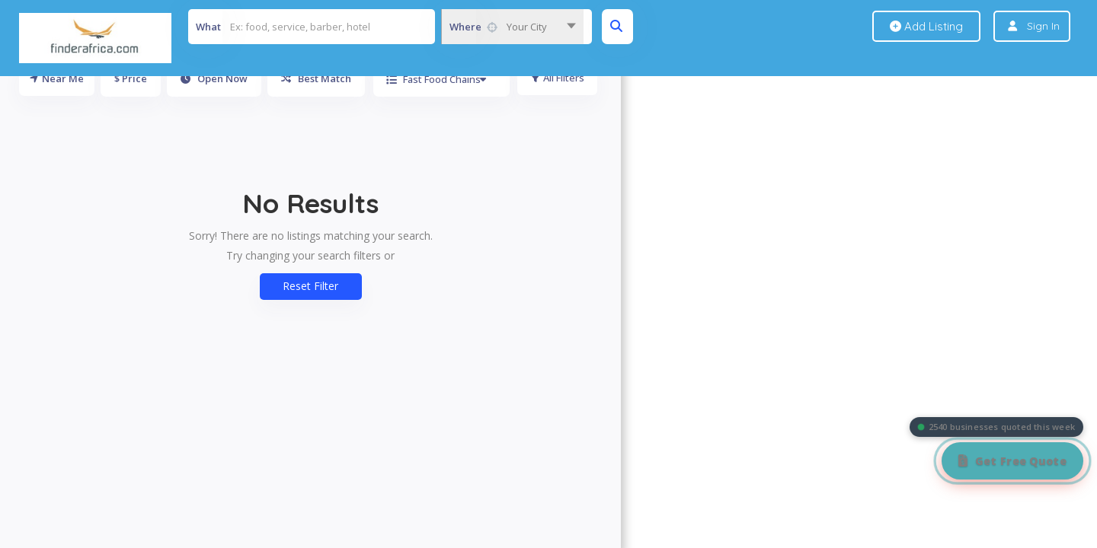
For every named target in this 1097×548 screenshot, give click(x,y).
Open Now (214, 78)
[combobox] (512, 26)
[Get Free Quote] (1012, 461)
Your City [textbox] (527, 26)
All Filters (558, 78)
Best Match (316, 78)
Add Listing (926, 26)
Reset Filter (310, 286)
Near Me (57, 78)
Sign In (1043, 26)
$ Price (130, 78)
